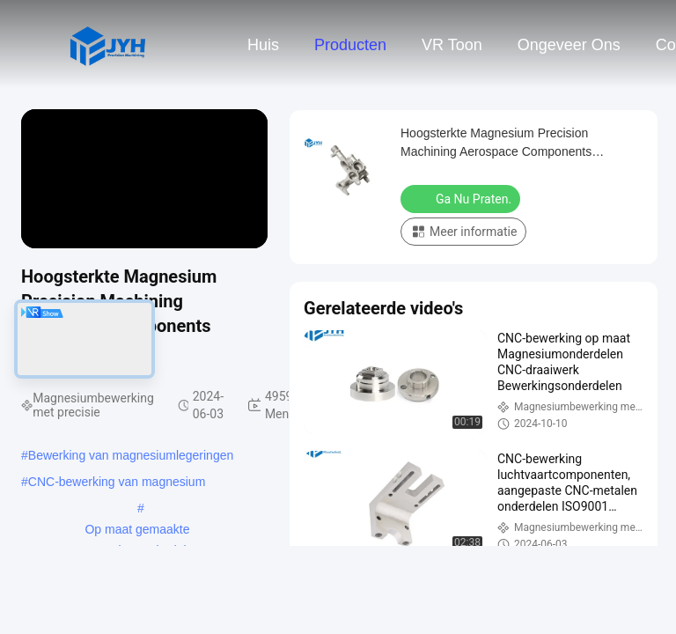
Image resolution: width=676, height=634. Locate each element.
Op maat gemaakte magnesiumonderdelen (137, 531)
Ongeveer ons (569, 45)
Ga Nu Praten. (462, 198)
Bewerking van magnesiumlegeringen (130, 455)
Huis (263, 45)
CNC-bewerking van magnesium (117, 482)
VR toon (452, 45)
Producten (350, 45)
